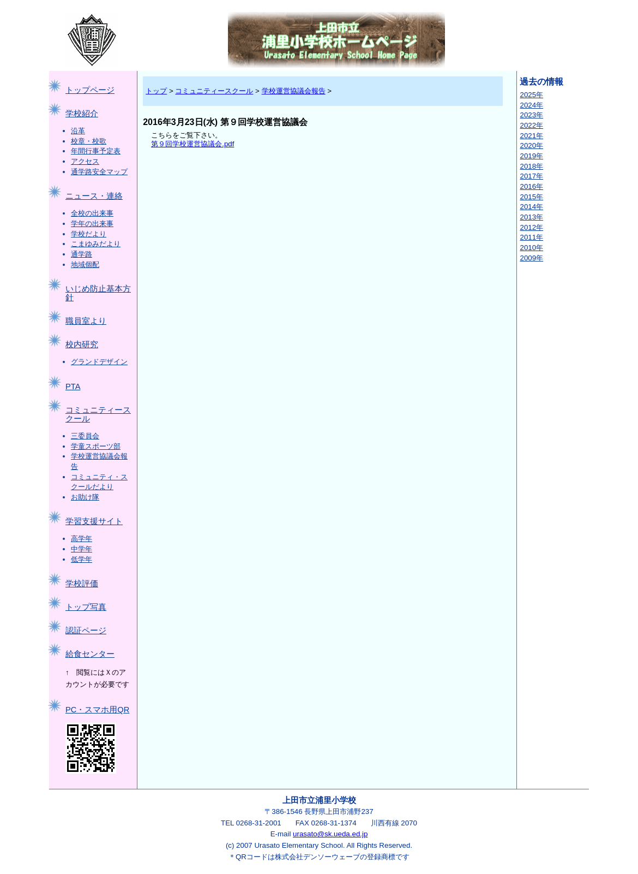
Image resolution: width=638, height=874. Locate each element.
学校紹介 (81, 113)
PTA (72, 386)
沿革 (78, 131)
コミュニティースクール (214, 91)
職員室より (85, 321)
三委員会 (85, 436)
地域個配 (85, 264)
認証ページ (85, 630)
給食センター (90, 654)
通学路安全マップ (99, 172)
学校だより (88, 234)
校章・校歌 (88, 141)
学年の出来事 (92, 223)
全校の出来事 (92, 213)
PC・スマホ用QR (97, 709)
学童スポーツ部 (96, 446)
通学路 (81, 254)
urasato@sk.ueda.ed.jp (330, 834)
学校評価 (81, 583)
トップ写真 (85, 607)
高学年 (81, 538)
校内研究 (81, 344)
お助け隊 (85, 497)
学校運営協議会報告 (294, 91)
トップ (156, 91)
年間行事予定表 (96, 151)
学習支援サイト (94, 521)
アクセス (85, 161)
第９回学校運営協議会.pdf (192, 144)
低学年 (81, 559)
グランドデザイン (99, 362)
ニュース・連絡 (94, 196)
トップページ (90, 90)
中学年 (81, 549)
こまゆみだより (96, 244)
